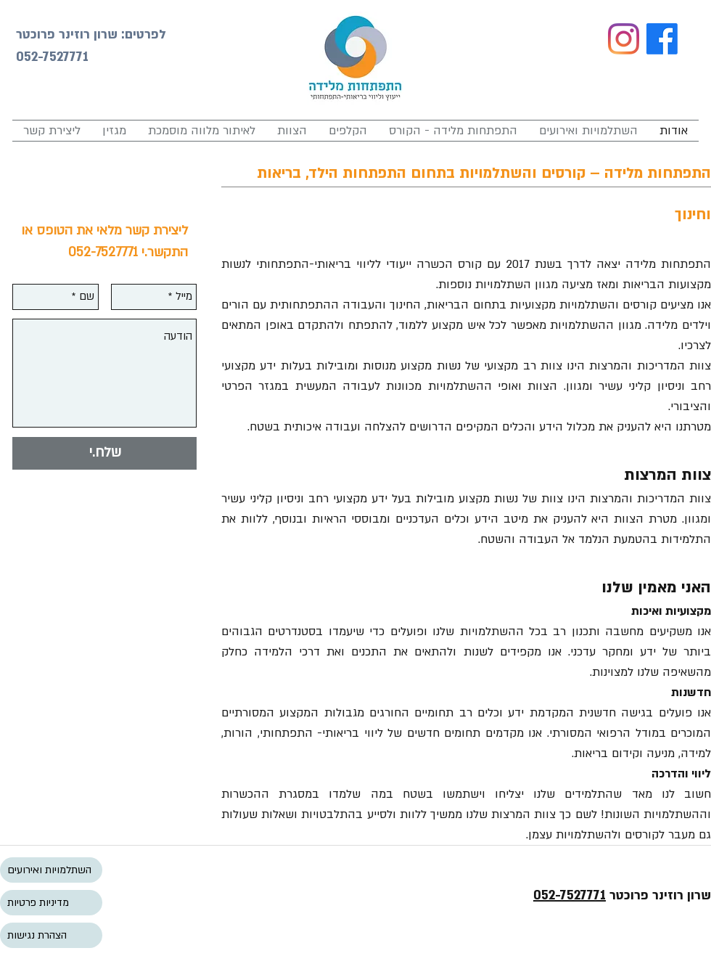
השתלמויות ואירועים (49, 870)
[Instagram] (623, 38)
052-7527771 (569, 895)
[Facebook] (662, 38)
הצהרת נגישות (37, 935)
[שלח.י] (104, 453)
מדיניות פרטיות (38, 903)
